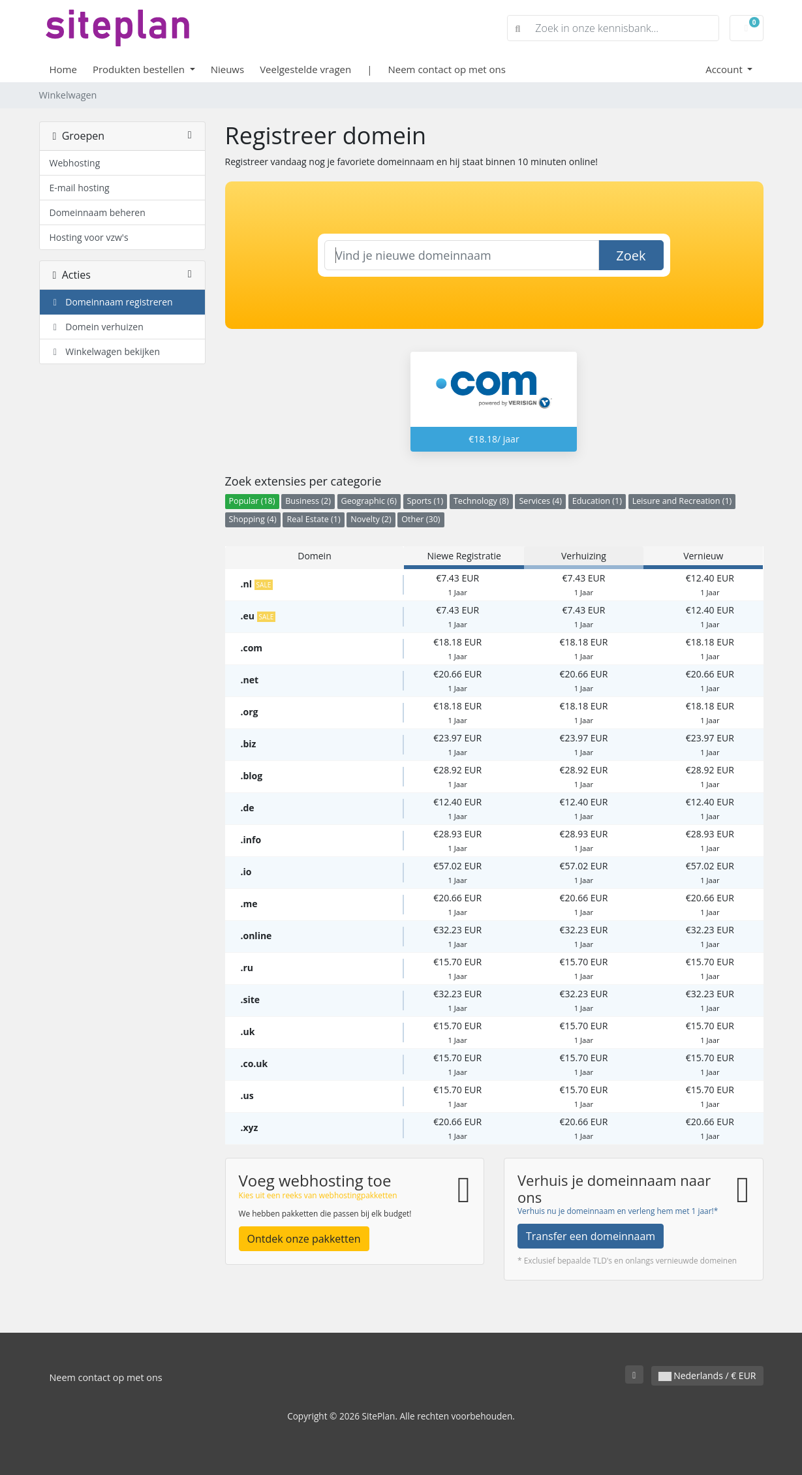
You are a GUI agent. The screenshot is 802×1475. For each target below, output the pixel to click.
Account (725, 69)
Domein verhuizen (97, 326)
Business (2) (308, 500)
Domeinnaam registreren (111, 302)
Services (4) (540, 500)
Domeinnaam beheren (98, 212)
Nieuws (227, 69)
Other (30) (420, 519)
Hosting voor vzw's (89, 237)
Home (63, 69)
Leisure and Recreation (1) (682, 500)
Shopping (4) (253, 519)
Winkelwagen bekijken (105, 351)
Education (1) (597, 500)
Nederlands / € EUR (707, 1375)
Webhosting (75, 163)
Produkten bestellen (140, 69)
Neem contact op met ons (446, 69)
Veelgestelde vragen (305, 69)
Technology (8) (481, 500)
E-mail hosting (80, 187)
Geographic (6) (369, 500)
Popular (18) (252, 500)
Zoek (630, 255)
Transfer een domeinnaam (590, 1236)
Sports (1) (425, 500)
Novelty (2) (370, 519)
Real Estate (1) (313, 519)
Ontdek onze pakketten (304, 1239)
